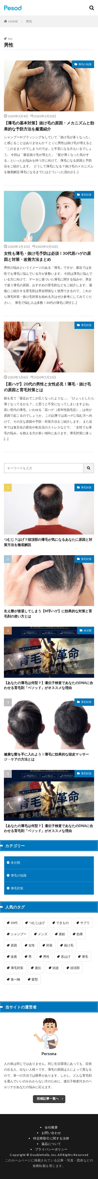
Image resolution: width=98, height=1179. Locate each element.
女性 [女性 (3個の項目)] (31, 945)
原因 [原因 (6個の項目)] (14, 945)
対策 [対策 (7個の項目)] (49, 945)
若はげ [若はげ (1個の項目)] (65, 956)
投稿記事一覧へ (48, 1098)
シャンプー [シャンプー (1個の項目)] (18, 934)
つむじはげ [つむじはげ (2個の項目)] (37, 923)
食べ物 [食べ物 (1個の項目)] (15, 979)
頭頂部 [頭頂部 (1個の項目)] (75, 968)
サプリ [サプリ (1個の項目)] (85, 923)
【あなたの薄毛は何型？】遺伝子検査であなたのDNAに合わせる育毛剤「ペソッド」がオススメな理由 (48, 685)
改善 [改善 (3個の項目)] (14, 956)
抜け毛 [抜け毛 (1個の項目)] (68, 945)
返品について (51, 1144)
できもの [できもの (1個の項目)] (62, 923)
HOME (13, 21)
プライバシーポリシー (51, 1149)
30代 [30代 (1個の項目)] (14, 923)
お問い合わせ (51, 1133)
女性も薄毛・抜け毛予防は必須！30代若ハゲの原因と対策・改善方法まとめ (47, 256)
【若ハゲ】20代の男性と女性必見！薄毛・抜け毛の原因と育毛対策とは (47, 387)
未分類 (87, 630)
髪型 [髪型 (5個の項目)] (35, 979)
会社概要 (51, 1127)
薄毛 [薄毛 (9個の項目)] (85, 956)
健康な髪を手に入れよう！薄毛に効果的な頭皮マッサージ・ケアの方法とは (46, 757)
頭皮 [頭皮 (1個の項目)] (56, 968)
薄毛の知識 (84, 64)
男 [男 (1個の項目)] (30, 956)
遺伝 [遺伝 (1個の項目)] (38, 968)
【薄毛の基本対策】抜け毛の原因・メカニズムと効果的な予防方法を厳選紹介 (49, 125)
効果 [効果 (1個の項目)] (80, 934)
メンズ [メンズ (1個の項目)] (42, 934)
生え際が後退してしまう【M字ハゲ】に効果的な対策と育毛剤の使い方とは (48, 613)
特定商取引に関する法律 (51, 1138)
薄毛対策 (86, 194)
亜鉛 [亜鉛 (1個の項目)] (62, 934)
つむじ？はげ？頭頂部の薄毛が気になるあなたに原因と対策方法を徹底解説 (48, 542)
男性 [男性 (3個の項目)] (46, 956)
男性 (29, 21)
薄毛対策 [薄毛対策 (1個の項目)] (17, 968)
